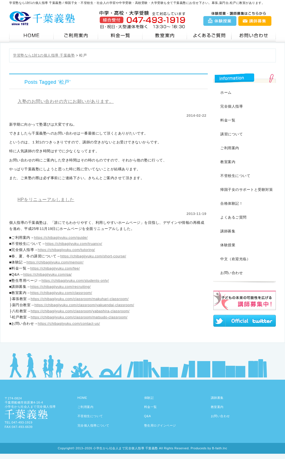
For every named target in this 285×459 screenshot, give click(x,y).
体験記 (149, 397)
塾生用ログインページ (160, 425)
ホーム (226, 92)
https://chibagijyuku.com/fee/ (55, 268)
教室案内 (164, 36)
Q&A (209, 36)
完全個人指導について (93, 425)
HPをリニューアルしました (46, 199)
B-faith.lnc (219, 448)
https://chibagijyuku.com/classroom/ (61, 293)
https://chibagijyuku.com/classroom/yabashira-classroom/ (80, 311)
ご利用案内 (76, 36)
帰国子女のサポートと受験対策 (246, 189)
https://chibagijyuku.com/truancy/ (73, 244)
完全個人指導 (231, 106)
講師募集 (255, 21)
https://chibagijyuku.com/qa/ (47, 274)
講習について (231, 134)
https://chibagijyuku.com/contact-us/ (69, 323)
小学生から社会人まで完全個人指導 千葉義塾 (125, 448)
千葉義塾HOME (31, 36)
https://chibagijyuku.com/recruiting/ (60, 287)
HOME (82, 397)
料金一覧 (120, 36)
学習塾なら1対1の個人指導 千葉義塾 (44, 55)
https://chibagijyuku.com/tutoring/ (66, 250)
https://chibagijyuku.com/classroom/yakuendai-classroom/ (84, 305)
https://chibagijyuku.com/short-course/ (93, 256)
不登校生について (235, 176)
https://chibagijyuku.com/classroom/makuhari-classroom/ (80, 299)
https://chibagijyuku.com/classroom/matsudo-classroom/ (79, 317)
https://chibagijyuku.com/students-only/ (75, 280)
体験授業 (220, 21)
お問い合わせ (253, 36)
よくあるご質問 (233, 217)
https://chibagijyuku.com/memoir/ (54, 262)
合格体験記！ (231, 203)
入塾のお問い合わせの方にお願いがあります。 (66, 101)
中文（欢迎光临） (235, 259)
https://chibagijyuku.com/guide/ (61, 237)
